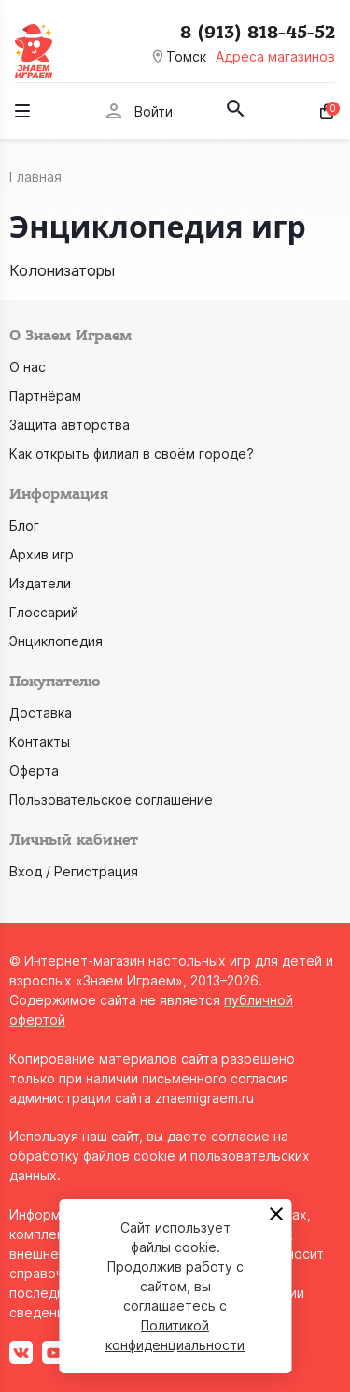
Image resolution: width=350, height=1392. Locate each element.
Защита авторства (69, 425)
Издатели (40, 583)
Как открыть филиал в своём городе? (131, 454)
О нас (27, 367)
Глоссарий (43, 612)
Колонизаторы (62, 270)
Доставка (40, 713)
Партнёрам (45, 396)
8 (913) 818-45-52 (257, 33)
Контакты (39, 742)
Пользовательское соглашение (111, 799)
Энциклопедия (56, 641)
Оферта (34, 771)
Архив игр (41, 554)
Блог (24, 525)
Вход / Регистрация (73, 871)
